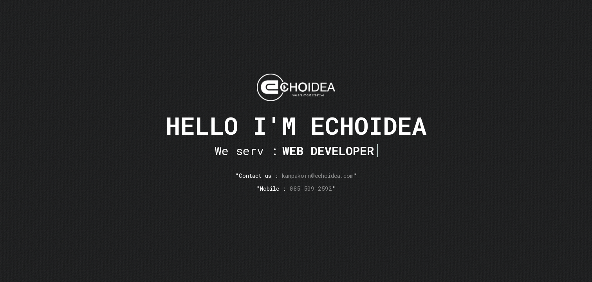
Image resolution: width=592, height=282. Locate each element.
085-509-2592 (311, 188)
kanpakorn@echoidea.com (318, 175)
